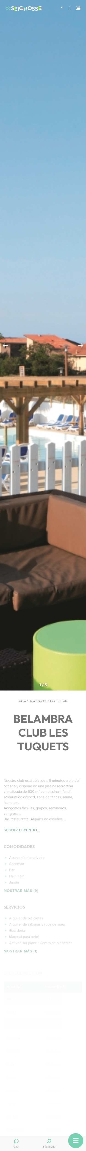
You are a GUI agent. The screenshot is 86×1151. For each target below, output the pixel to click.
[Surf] (78, 8)
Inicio (22, 701)
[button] (58, 7)
